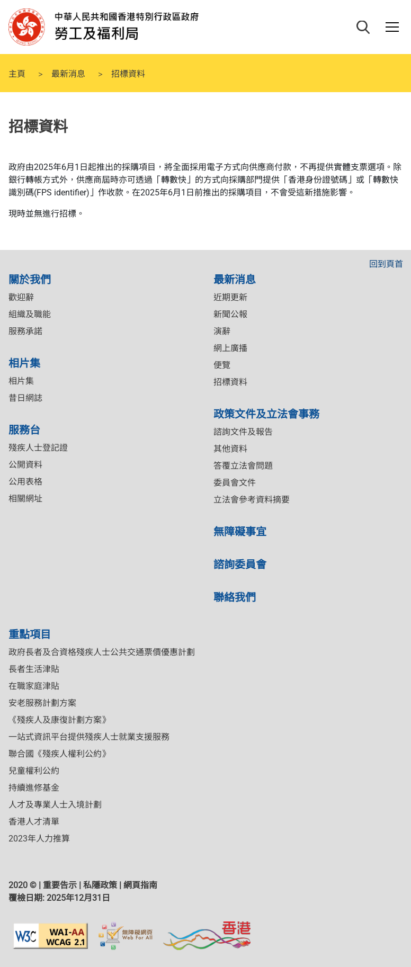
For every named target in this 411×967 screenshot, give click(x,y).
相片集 (24, 362)
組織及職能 (29, 314)
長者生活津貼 (33, 669)
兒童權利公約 (33, 771)
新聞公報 (230, 314)
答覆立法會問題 (243, 466)
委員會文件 (234, 483)
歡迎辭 (21, 297)
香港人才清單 (33, 822)
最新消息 (68, 73)
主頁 (16, 73)
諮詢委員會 (239, 563)
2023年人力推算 (39, 839)
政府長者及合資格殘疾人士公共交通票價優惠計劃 (101, 652)
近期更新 (230, 297)
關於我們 (29, 278)
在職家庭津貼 (33, 686)
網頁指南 (140, 885)
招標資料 (230, 382)
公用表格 (25, 482)
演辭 (221, 331)
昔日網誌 (25, 398)
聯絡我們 (234, 596)
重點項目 (29, 633)
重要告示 (60, 885)
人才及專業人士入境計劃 (55, 805)
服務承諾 (25, 331)
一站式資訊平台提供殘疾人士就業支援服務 (88, 737)
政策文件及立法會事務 (266, 413)
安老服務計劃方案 (42, 703)
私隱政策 (100, 885)
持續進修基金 (33, 788)
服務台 (24, 429)
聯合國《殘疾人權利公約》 (59, 754)
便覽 (221, 365)
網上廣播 (230, 348)
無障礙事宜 (239, 531)
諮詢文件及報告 (243, 432)
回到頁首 (386, 264)
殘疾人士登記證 (38, 448)
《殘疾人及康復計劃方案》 (59, 720)
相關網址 (25, 499)
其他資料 (230, 449)
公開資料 (25, 465)
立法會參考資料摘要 (251, 500)
